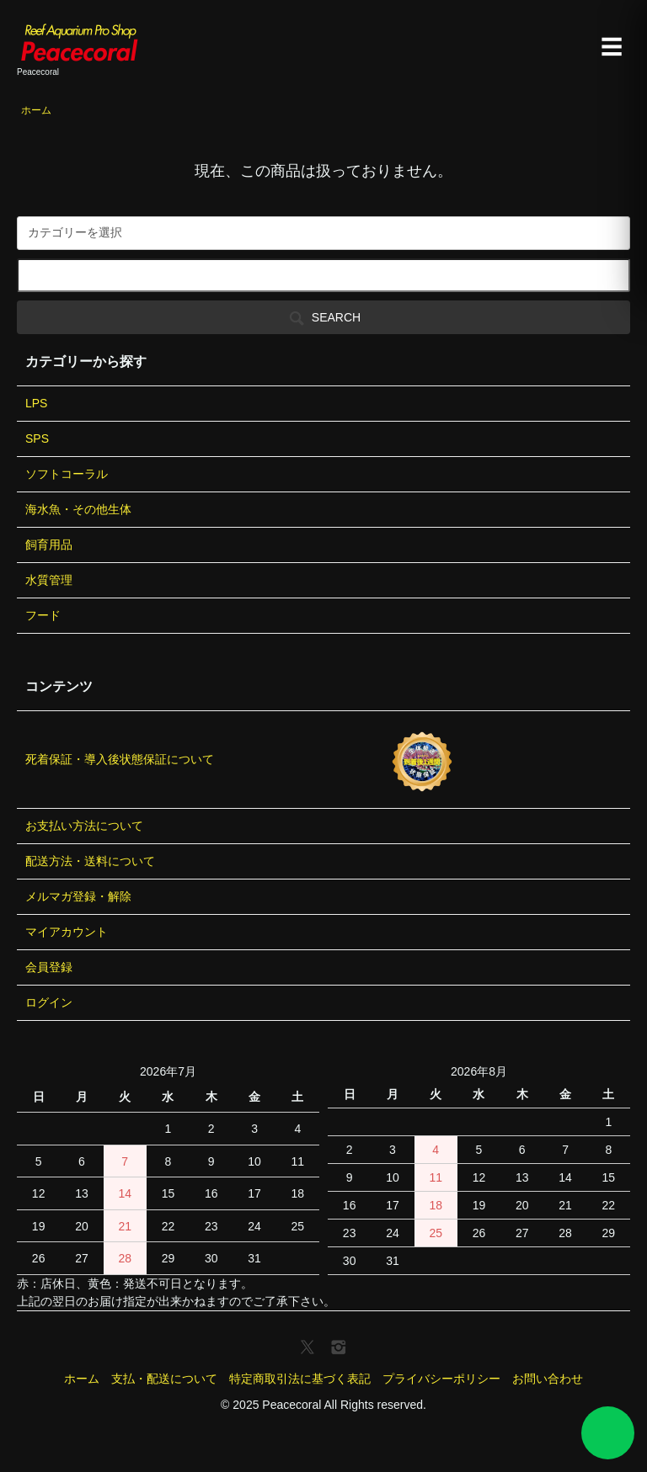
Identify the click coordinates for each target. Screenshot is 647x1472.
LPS (36, 403)
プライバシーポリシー (441, 1378)
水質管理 (48, 580)
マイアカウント (66, 931)
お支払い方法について (84, 825)
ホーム (36, 110)
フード (43, 615)
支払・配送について (164, 1378)
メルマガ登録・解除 (78, 896)
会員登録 (48, 967)
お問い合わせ (547, 1378)
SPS (37, 438)
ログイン (48, 1002)
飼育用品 (48, 544)
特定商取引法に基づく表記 (300, 1378)
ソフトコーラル (66, 474)
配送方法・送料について (90, 861)
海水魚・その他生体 (78, 509)
